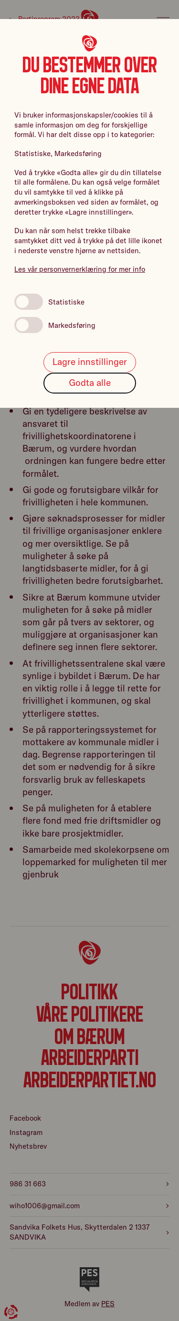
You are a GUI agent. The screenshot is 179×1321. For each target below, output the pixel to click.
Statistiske (49, 302)
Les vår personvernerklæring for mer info (79, 269)
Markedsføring (54, 325)
